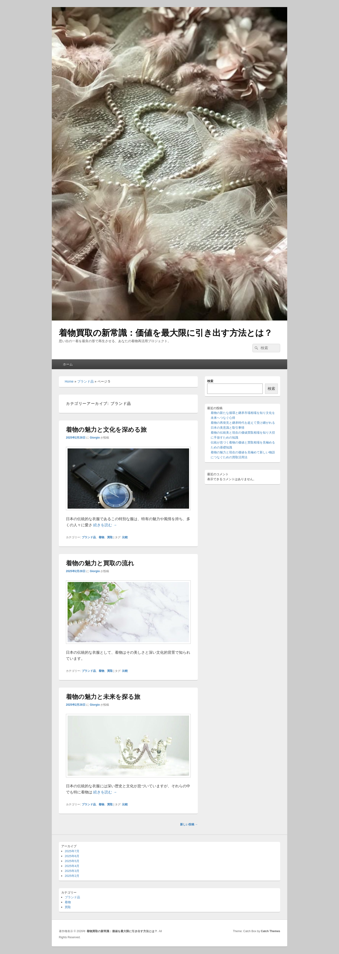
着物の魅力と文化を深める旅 (106, 429)
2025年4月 (72, 866)
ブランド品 (85, 381)
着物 (101, 537)
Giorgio (95, 437)
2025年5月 (72, 861)
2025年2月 (72, 876)
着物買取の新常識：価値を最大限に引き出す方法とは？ (165, 333)
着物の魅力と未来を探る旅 (103, 696)
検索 (210, 381)
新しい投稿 (189, 824)
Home (69, 381)
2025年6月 (72, 856)
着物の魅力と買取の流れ (100, 563)
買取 (110, 537)
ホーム (68, 364)
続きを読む (105, 525)
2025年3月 (72, 871)
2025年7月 (72, 851)
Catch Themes (270, 931)
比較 (125, 537)
